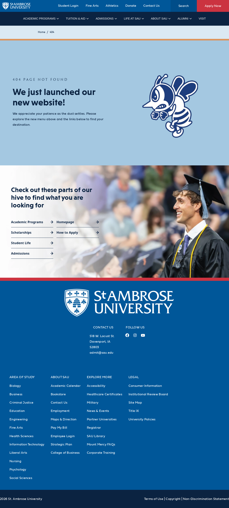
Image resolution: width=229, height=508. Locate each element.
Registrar (94, 427)
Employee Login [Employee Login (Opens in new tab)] (63, 436)
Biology (15, 385)
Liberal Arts (18, 452)
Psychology (17, 469)
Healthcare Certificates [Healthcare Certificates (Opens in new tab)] (104, 394)
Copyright (173, 499)
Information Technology (26, 444)
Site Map (135, 402)
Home (41, 32)
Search (183, 5)
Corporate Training (101, 452)
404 (52, 32)
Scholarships (21, 232)
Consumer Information (145, 385)
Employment (60, 410)
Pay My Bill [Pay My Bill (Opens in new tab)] (59, 427)
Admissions (106, 18)
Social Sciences (20, 478)
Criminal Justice (21, 402)
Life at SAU (134, 18)
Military (92, 402)
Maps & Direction (64, 419)
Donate (130, 5)
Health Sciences (21, 436)
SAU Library (96, 436)
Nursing (15, 461)
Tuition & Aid (77, 18)
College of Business (65, 452)
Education (17, 410)
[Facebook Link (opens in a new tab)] (127, 336)
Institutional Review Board (148, 394)
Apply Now (213, 5)
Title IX (134, 410)
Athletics (112, 5)
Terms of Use (153, 499)
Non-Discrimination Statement (206, 499)
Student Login (68, 5)
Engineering (18, 419)
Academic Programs (40, 18)
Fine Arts (92, 5)
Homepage (65, 222)
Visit (202, 18)
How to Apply (67, 232)
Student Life (21, 243)
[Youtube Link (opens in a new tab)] (143, 337)
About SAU (160, 18)
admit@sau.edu (101, 352)
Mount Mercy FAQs (101, 444)
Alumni (184, 18)
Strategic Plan (61, 444)
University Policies (142, 419)
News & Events (98, 410)
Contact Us (151, 5)
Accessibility (96, 385)
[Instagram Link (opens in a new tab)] (135, 337)
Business (15, 394)
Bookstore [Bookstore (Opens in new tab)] (58, 394)
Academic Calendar (66, 385)
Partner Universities (101, 419)
